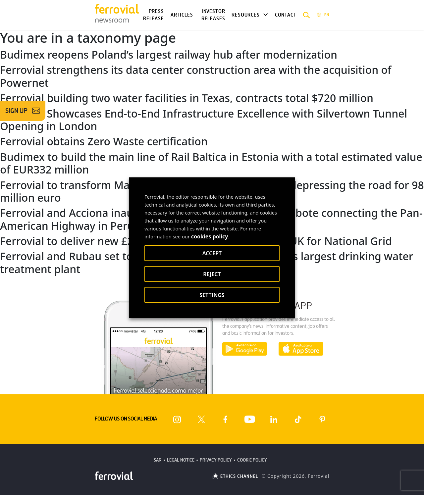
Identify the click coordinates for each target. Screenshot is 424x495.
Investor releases (213, 15)
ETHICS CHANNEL (235, 476)
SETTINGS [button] (211, 294)
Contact (285, 15)
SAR (158, 460)
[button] (306, 15)
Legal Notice (180, 460)
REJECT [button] (212, 273)
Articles (182, 15)
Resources (245, 15)
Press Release (153, 15)
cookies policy (209, 236)
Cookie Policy (252, 460)
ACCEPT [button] (212, 253)
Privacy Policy (216, 460)
